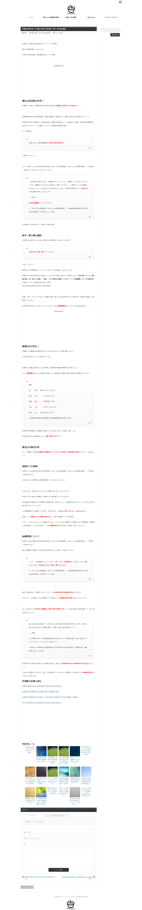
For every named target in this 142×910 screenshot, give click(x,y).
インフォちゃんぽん (69, 896)
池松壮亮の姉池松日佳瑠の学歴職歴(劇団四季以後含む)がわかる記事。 (64, 780)
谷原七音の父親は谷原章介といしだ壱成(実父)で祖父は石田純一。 (41, 780)
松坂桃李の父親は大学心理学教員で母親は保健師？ (75, 780)
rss (120, 2)
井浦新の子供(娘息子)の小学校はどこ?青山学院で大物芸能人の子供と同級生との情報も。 (50, 697)
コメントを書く (59, 32)
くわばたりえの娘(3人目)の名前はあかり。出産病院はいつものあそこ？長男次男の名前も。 (86, 792)
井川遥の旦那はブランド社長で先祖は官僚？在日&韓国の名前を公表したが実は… (86, 750)
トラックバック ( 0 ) (57, 815)
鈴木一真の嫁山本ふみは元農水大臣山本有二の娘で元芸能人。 (42, 702)
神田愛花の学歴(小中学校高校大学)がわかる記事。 (30, 800)
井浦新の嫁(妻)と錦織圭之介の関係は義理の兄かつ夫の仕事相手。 (77, 877)
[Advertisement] (59, 82)
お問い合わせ (91, 17)
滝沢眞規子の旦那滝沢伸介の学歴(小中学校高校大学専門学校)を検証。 (86, 780)
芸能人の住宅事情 (71, 17)
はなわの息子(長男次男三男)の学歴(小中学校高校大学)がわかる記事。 (64, 760)
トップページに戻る (27, 887)
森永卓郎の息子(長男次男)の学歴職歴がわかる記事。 (41, 759)
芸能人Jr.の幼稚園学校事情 (51, 17)
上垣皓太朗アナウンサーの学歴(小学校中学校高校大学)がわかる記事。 (30, 780)
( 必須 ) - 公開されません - (33, 838)
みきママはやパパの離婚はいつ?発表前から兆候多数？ (75, 760)
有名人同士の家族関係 (44, 32)
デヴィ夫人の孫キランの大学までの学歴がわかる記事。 (52, 780)
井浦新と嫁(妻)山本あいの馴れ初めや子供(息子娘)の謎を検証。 (42, 686)
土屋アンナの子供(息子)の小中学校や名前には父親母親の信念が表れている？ (64, 791)
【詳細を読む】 (81, 306)
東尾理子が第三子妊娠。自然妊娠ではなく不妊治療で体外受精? (52, 790)
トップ (31, 17)
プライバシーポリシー (111, 17)
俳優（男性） (35, 32)
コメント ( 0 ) (32, 815)
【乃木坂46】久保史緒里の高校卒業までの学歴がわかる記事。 (52, 760)
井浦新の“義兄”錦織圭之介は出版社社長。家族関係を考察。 (41, 691)
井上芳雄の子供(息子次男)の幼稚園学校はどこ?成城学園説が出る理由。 (41, 801)
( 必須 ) (27, 832)
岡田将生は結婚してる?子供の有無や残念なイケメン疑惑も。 (30, 749)
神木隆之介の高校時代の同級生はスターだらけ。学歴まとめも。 (75, 801)
